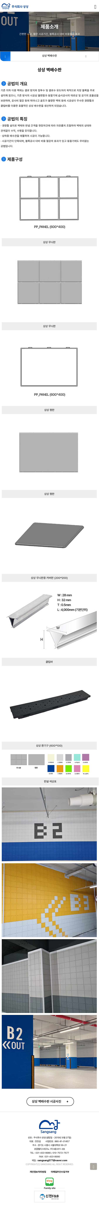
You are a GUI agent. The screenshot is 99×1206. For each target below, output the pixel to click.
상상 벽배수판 (64, 56)
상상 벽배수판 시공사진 (50, 1101)
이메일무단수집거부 (60, 1171)
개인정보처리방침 (38, 1171)
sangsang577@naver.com (52, 1160)
